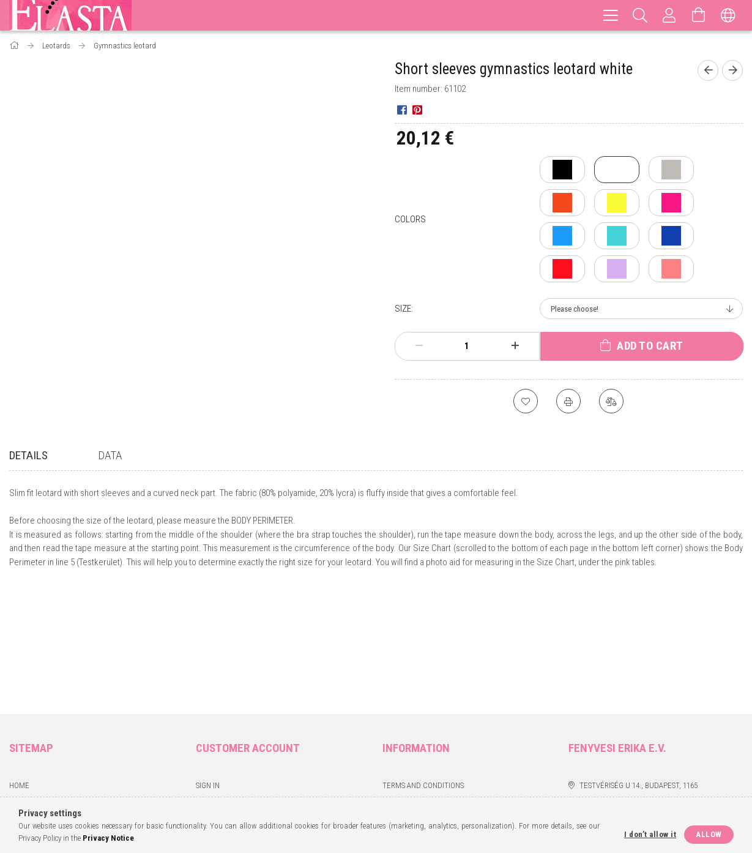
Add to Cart (650, 346)
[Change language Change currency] (728, 15)
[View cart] (698, 15)
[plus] (514, 346)
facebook (576, 722)
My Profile (215, 701)
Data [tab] (110, 455)
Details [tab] (28, 455)
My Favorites (219, 737)
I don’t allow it (650, 834)
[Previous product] (708, 70)
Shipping (397, 719)
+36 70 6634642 (603, 683)
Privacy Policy (409, 683)
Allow (709, 834)
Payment (398, 701)
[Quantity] (467, 346)
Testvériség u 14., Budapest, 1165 (638, 665)
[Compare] (611, 401)
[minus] (419, 346)
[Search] (640, 15)
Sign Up (209, 683)
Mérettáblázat (37, 701)
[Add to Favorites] (525, 401)
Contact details (412, 737)
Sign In (208, 665)
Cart (204, 719)
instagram (600, 722)
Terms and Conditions (423, 665)
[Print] (568, 401)
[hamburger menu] (610, 15)
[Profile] (669, 15)
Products (27, 683)
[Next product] (732, 70)
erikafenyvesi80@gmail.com (630, 701)
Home (19, 665)
